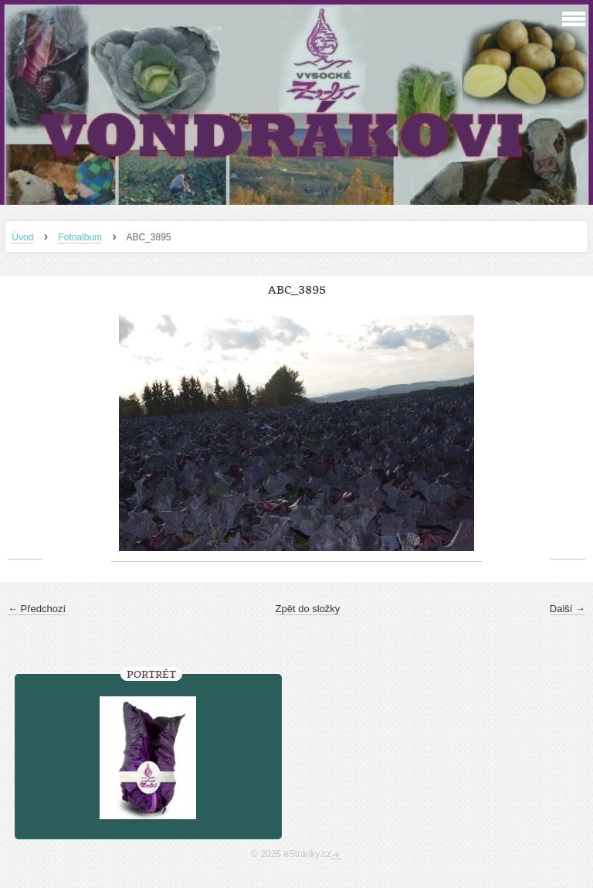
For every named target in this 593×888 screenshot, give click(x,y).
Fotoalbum (80, 237)
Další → (567, 608)
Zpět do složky (308, 608)
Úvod (22, 237)
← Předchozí (37, 608)
